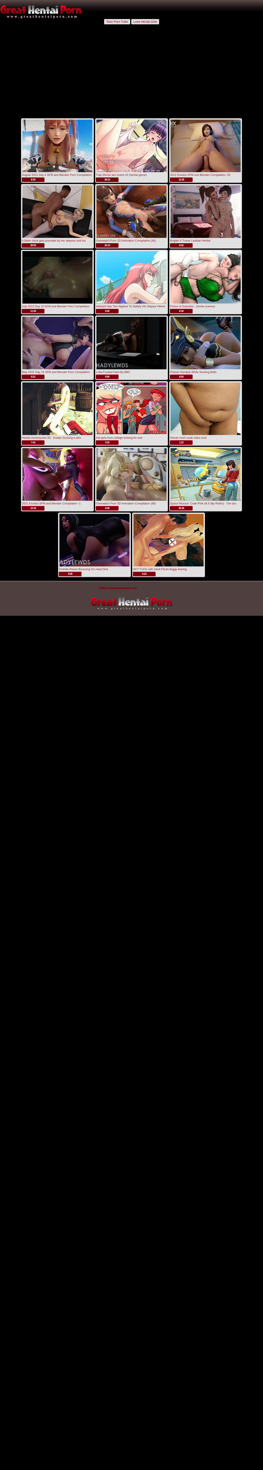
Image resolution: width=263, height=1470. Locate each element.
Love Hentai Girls (145, 21)
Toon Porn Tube (117, 21)
